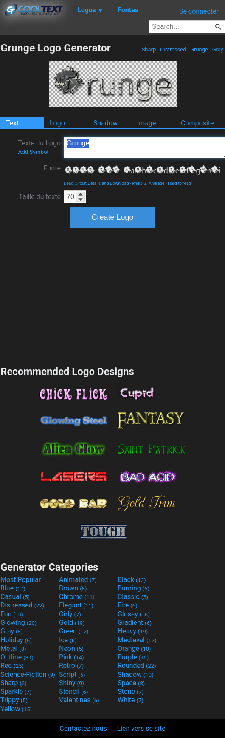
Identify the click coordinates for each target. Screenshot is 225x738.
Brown (73, 588)
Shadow (105, 123)
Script (72, 674)
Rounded (137, 665)
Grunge (199, 49)
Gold (72, 623)
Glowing (18, 623)
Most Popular (20, 580)
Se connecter (199, 11)
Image (146, 123)
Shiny (71, 683)
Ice (67, 640)
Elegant (76, 605)
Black (132, 580)
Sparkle (15, 691)
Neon (71, 648)
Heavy (133, 631)
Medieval (137, 640)
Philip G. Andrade (148, 183)
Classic (133, 597)
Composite (197, 123)
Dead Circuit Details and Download (96, 183)
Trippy (14, 700)
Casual (15, 597)
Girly (70, 614)
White (130, 700)
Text (12, 123)
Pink (71, 657)
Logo (57, 123)
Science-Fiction (27, 674)
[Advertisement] (112, 295)
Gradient (135, 623)
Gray (218, 49)
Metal (13, 648)
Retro (71, 665)
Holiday (16, 640)
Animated (78, 580)
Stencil (73, 691)
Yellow (16, 709)
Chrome (77, 597)
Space (131, 683)
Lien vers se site (141, 728)
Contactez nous (83, 728)
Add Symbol (33, 152)
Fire (128, 605)
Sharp (148, 49)
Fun (11, 614)
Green (74, 631)
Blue (12, 588)
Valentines (79, 700)
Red (12, 665)
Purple (133, 657)
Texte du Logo (39, 147)
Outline (17, 657)
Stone (130, 691)
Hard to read (179, 183)
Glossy (134, 614)
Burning (133, 588)
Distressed (173, 49)
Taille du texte (40, 197)
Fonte (52, 168)
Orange (134, 648)
